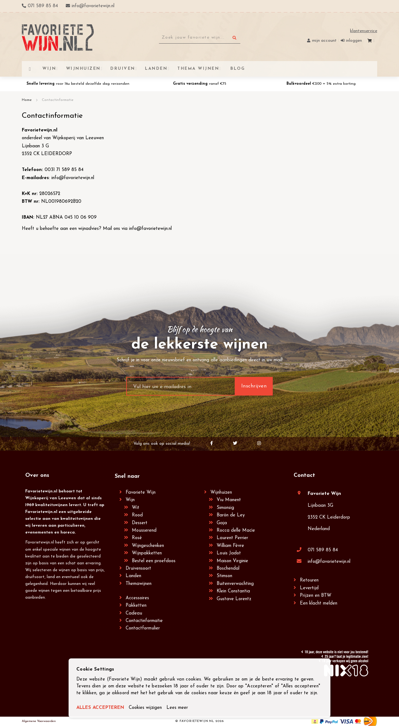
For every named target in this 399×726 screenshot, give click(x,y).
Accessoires (137, 598)
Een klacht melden (318, 603)
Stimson (224, 576)
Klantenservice (363, 31)
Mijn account (324, 40)
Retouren (309, 580)
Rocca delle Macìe (236, 530)
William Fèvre (230, 545)
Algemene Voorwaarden (39, 721)
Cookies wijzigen (145, 707)
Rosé (137, 538)
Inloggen (354, 40)
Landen (133, 576)
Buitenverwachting (235, 583)
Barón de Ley (231, 515)
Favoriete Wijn (141, 492)
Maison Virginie (232, 561)
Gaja (222, 523)
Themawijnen (138, 583)
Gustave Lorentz (234, 599)
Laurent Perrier (232, 538)
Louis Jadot (229, 553)
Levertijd (309, 588)
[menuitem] (236, 69)
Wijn (130, 500)
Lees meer (177, 707)
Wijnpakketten (147, 553)
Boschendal (228, 568)
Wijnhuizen (221, 492)
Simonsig (225, 507)
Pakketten (136, 605)
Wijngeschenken (148, 545)
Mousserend (144, 530)
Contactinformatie (144, 621)
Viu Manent (229, 500)
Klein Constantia (233, 591)
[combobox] (200, 37)
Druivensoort (138, 568)
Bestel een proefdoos (153, 561)
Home (27, 100)
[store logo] (58, 37)
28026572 (49, 194)
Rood (137, 515)
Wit (135, 507)
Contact (304, 475)
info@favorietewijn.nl (72, 178)
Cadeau (134, 613)
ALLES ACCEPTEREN (100, 707)
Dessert (139, 523)
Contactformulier (143, 628)
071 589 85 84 (323, 550)
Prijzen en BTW (315, 595)
